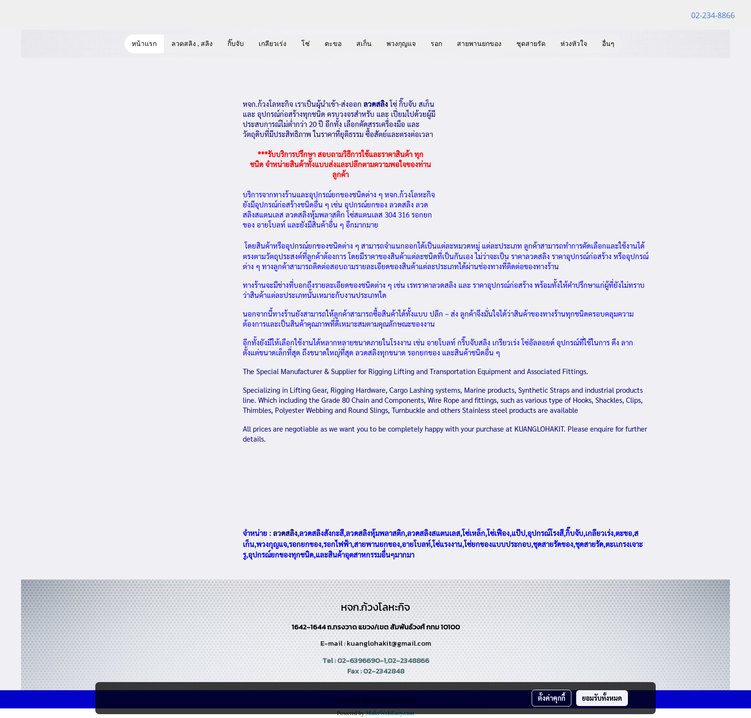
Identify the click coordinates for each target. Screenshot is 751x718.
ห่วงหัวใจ (573, 43)
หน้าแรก (144, 43)
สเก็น (364, 43)
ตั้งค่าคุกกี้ (551, 698)
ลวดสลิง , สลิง (192, 43)
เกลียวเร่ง (272, 43)
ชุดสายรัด (531, 43)
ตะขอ (333, 43)
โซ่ (305, 43)
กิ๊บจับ (236, 43)
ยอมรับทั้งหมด (602, 698)
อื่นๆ (608, 43)
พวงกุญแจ (401, 43)
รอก (436, 43)
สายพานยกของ (479, 43)
